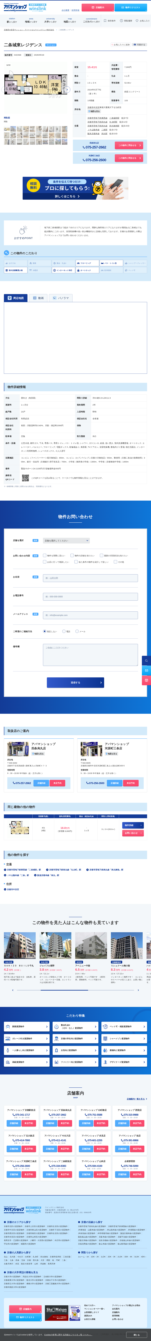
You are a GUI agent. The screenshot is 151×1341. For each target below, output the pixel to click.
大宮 (42, 1260)
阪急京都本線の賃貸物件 (130, 1233)
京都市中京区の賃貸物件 (14, 1230)
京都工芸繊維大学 (57, 1284)
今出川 (20, 1257)
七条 (12, 1260)
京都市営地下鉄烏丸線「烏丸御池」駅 (104, 870)
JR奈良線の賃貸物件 (86, 1233)
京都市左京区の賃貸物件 (57, 1226)
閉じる (137, 1335)
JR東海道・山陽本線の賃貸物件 (91, 1230)
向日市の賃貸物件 (62, 1240)
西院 (48, 1260)
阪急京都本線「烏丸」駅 (46, 875)
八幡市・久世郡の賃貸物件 (41, 1240)
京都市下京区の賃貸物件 (59, 1230)
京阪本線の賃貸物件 (107, 1237)
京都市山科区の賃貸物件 (36, 1237)
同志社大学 (32, 1277)
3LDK (136, 1257)
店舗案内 (115, 1312)
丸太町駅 (113, 122)
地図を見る (94, 111)
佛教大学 (34, 1284)
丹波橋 (43, 1264)
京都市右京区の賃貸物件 (57, 1233)
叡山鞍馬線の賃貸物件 (127, 1244)
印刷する (139, 45)
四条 (17, 1260)
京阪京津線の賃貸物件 (87, 1240)
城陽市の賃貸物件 (28, 1244)
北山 (6, 1257)
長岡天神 (51, 1264)
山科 (36, 1264)
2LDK (120, 1257)
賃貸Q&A (88, 1316)
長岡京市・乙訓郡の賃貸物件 (16, 1240)
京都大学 (12, 1277)
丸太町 (35, 1257)
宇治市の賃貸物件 (11, 1244)
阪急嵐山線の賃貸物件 (87, 1237)
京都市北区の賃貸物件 (13, 1226)
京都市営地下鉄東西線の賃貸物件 (122, 1226)
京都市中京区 (93, 107)
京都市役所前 (55, 1257)
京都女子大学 (55, 1280)
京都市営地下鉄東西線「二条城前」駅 (22, 870)
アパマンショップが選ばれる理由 (126, 1305)
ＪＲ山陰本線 (93, 130)
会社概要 (66, 10)
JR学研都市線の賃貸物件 (107, 1233)
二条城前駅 (114, 118)
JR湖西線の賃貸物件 (136, 1230)
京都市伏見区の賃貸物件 (14, 1237)
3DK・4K (128, 1257)
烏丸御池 (44, 1257)
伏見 (17, 1264)
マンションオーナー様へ (94, 1309)
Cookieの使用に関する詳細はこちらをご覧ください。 (68, 1335)
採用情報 (75, 10)
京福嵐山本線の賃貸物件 (129, 1240)
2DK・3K (111, 1257)
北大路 (12, 1257)
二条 (64, 1260)
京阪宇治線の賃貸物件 (127, 1237)
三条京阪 (67, 1257)
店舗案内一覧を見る (137, 1099)
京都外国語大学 (15, 1287)
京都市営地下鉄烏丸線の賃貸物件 (92, 1226)
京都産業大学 (14, 1280)
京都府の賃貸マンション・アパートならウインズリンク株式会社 (29, 30)
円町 (58, 1260)
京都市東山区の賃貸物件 (36, 1230)
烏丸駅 (104, 133)
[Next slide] (67, 89)
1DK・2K (95, 1257)
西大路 (36, 1260)
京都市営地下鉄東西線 (97, 118)
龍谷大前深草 (26, 1264)
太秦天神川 (8, 1264)
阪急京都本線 (93, 133)
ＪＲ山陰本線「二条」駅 (16, 875)
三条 (6, 1260)
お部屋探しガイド (91, 1312)
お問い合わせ (117, 1319)
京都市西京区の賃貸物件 (14, 1233)
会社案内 (115, 1309)
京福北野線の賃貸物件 (87, 1244)
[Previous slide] (13, 990)
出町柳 (28, 1257)
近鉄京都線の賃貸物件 (108, 1240)
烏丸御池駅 (114, 126)
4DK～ (144, 1257)
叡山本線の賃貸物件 (107, 1244)
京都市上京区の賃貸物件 (35, 1226)
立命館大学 (52, 1277)
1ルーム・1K (83, 1257)
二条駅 (104, 130)
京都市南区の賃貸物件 (35, 1233)
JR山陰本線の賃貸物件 (116, 1230)
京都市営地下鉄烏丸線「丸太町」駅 (63, 870)
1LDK (103, 1257)
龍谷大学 (34, 1280)
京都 (29, 1260)
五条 (23, 1260)
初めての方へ (89, 1305)
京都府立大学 (14, 1284)
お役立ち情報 (89, 1319)
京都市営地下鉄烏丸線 (97, 122)
